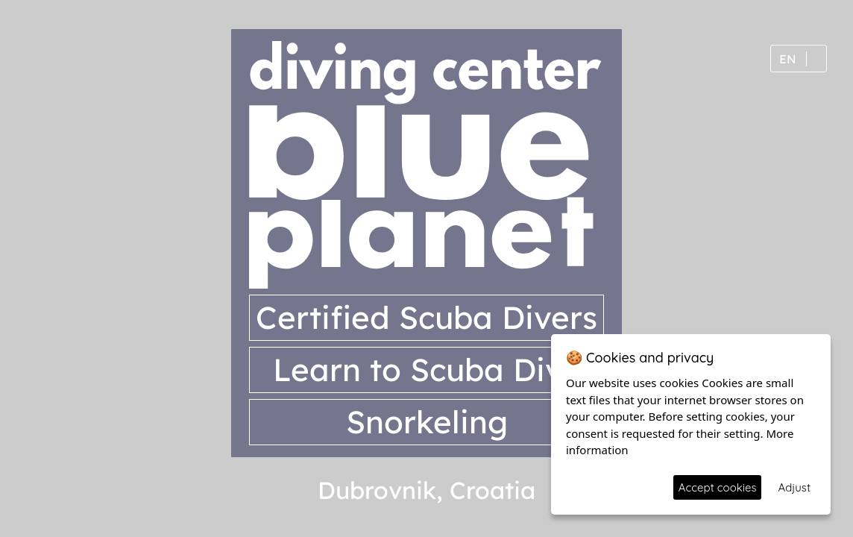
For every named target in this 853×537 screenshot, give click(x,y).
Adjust (794, 487)
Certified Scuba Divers (426, 317)
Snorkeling (427, 422)
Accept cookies (718, 487)
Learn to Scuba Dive (427, 369)
